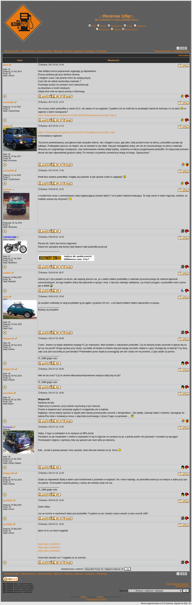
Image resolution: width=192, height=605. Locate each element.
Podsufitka (102, 51)
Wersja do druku (182, 586)
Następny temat (181, 51)
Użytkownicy (115, 26)
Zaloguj (115, 29)
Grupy (128, 26)
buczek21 (8, 393)
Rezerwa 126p (45, 51)
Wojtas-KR (8, 338)
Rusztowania (92, 599)
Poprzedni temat (162, 51)
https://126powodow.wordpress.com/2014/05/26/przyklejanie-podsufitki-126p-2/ (77, 115)
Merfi (5, 65)
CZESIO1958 (9, 237)
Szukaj (101, 26)
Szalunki (102, 599)
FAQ (91, 26)
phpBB (83, 597)
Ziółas (6, 126)
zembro (7, 273)
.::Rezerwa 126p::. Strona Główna (19, 51)
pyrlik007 (8, 500)
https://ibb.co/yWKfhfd (49, 551)
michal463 (8, 102)
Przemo (100, 597)
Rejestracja (102, 29)
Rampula (8, 427)
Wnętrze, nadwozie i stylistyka (79, 51)
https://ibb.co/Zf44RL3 (49, 544)
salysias (7, 189)
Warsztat (58, 51)
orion (6, 296)
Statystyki (140, 26)
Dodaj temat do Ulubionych (177, 584)
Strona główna (130, 29)
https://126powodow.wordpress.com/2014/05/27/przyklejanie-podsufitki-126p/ (76, 132)
